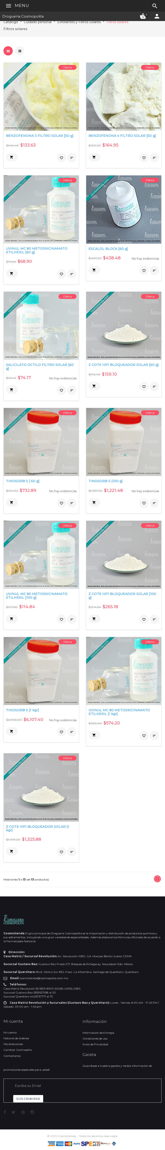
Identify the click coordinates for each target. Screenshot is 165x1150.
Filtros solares (117, 22)
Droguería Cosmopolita (23, 16)
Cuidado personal (38, 22)
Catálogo (10, 22)
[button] (12, 157)
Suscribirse (28, 1099)
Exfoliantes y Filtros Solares (79, 22)
